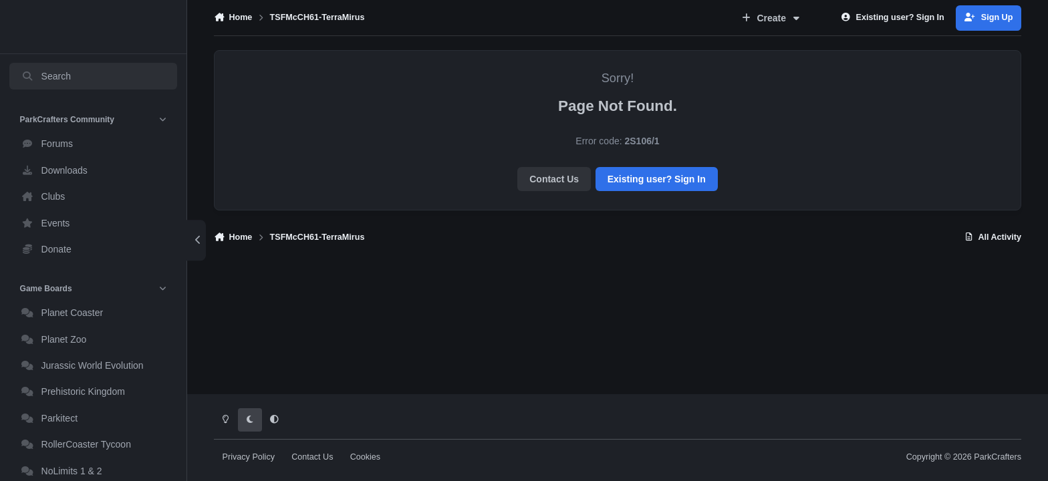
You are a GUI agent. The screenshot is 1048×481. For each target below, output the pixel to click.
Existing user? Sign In (657, 179)
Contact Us (554, 179)
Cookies (365, 457)
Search (46, 76)
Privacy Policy (249, 457)
